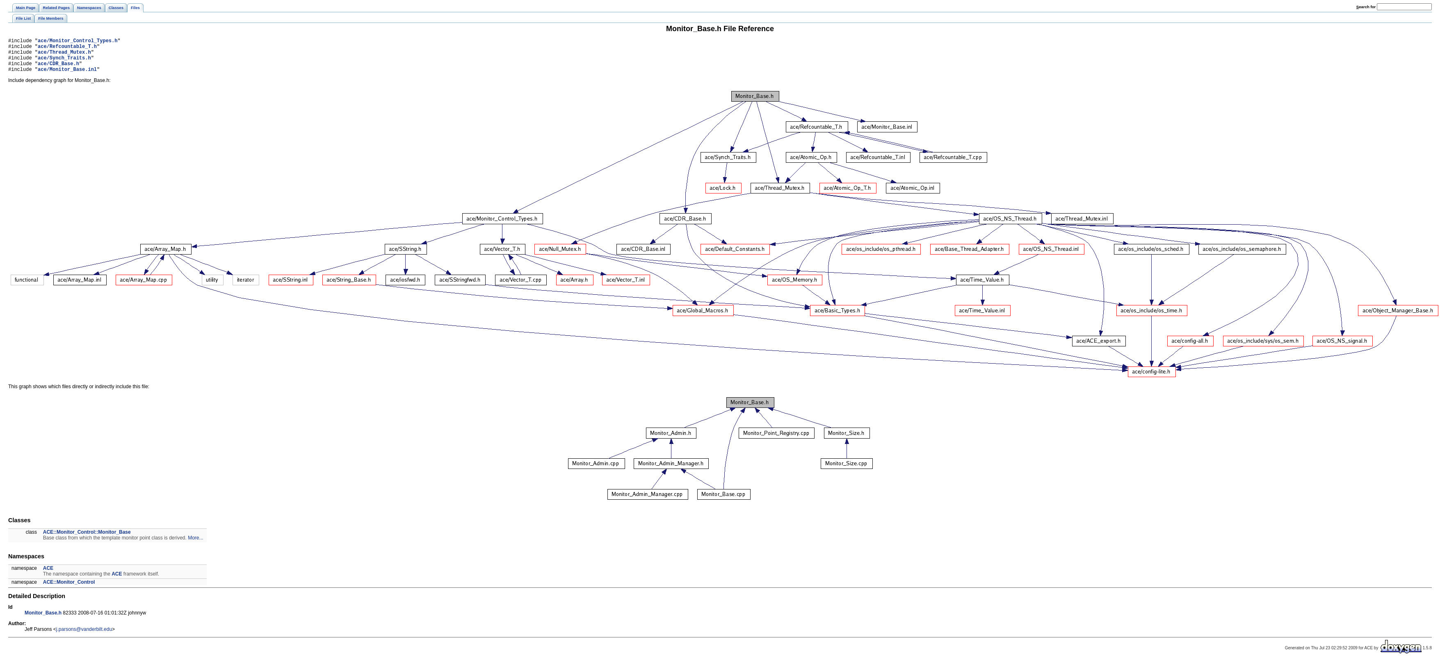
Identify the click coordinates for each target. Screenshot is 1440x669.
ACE (48, 575)
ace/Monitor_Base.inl (67, 76)
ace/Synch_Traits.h (64, 62)
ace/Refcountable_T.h (67, 48)
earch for (1366, 7)
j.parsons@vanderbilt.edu (84, 636)
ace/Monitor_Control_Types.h (77, 41)
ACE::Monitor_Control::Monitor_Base (87, 539)
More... (195, 545)
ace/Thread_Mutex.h (64, 55)
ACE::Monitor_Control (69, 589)
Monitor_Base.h (43, 620)
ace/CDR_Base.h (58, 69)
